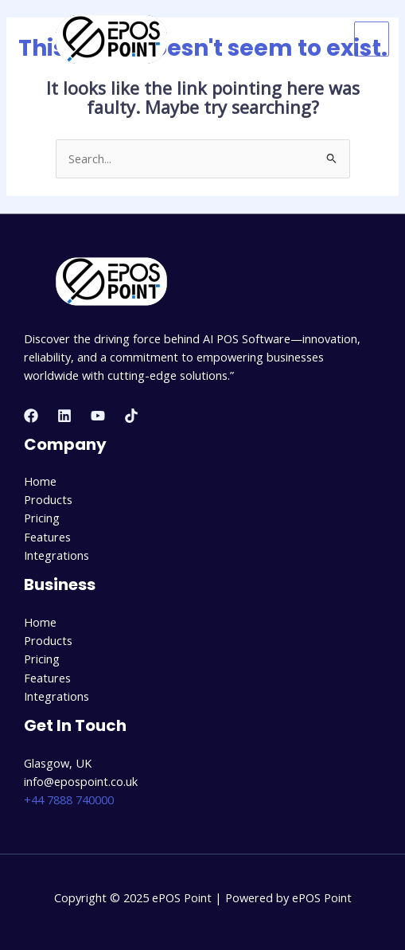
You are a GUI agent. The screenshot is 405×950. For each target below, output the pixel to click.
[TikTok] (131, 416)
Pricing (42, 518)
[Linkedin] (64, 416)
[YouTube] (98, 416)
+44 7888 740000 (69, 799)
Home (40, 481)
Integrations (56, 555)
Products (48, 499)
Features (47, 537)
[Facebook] (31, 416)
